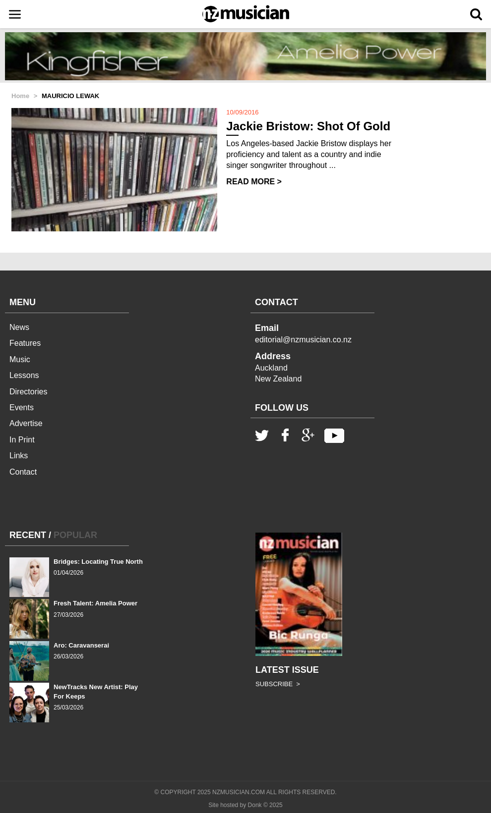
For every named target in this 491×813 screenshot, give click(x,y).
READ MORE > (254, 181)
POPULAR (75, 535)
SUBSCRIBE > (277, 684)
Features (25, 343)
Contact (23, 472)
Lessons (24, 375)
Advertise (26, 423)
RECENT (27, 535)
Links (18, 455)
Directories (28, 391)
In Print (22, 439)
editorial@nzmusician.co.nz (303, 339)
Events (21, 407)
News (19, 327)
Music (19, 359)
